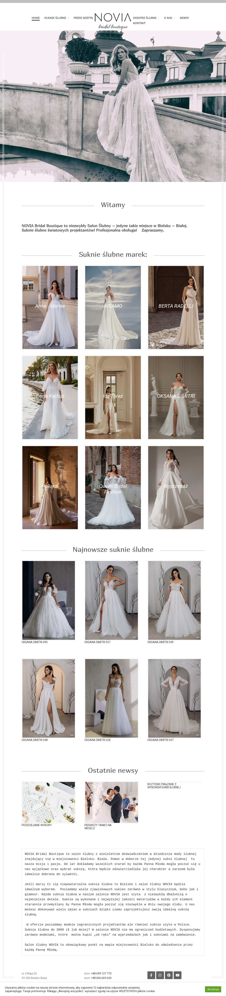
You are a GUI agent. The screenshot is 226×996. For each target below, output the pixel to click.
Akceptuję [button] (213, 989)
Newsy (184, 17)
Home (36, 17)
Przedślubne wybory (37, 829)
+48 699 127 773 (101, 977)
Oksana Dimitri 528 (97, 746)
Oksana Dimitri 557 (97, 648)
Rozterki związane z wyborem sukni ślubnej (164, 788)
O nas (168, 17)
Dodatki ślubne (145, 17)
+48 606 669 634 (101, 982)
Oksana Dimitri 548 (35, 746)
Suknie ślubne (55, 17)
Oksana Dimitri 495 (35, 648)
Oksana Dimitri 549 (160, 648)
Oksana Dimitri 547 (160, 746)
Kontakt (139, 23)
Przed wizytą (83, 17)
